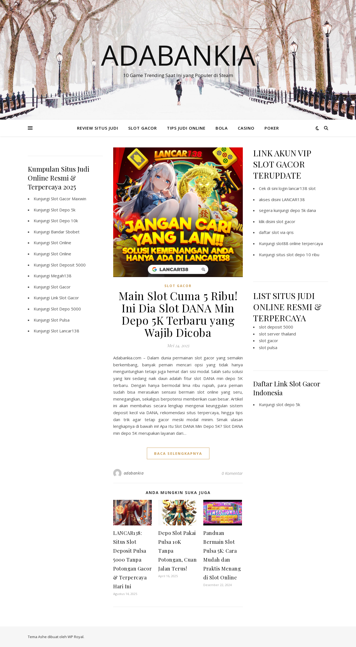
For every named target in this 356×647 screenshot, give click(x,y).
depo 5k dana (303, 210)
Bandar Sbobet (65, 231)
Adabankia (178, 55)
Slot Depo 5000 (66, 309)
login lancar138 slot (297, 188)
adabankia (134, 473)
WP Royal (75, 636)
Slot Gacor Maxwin (68, 198)
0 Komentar (232, 473)
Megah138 (61, 275)
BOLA (222, 128)
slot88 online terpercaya (299, 243)
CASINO (246, 128)
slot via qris (283, 232)
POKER (271, 128)
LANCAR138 (293, 199)
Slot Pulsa (60, 320)
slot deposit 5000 (276, 327)
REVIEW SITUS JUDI (97, 128)
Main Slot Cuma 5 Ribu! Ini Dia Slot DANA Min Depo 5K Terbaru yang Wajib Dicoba (178, 314)
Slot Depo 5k (63, 210)
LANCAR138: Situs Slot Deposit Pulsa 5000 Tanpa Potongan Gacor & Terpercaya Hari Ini (132, 560)
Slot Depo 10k (64, 220)
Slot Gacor (61, 287)
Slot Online (61, 242)
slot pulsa (268, 347)
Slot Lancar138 (65, 331)
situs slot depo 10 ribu (297, 254)
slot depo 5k (288, 404)
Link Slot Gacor (65, 297)
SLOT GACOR (142, 128)
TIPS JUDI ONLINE (186, 128)
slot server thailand (277, 334)
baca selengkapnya (178, 453)
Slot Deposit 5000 (68, 265)
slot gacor (285, 221)
